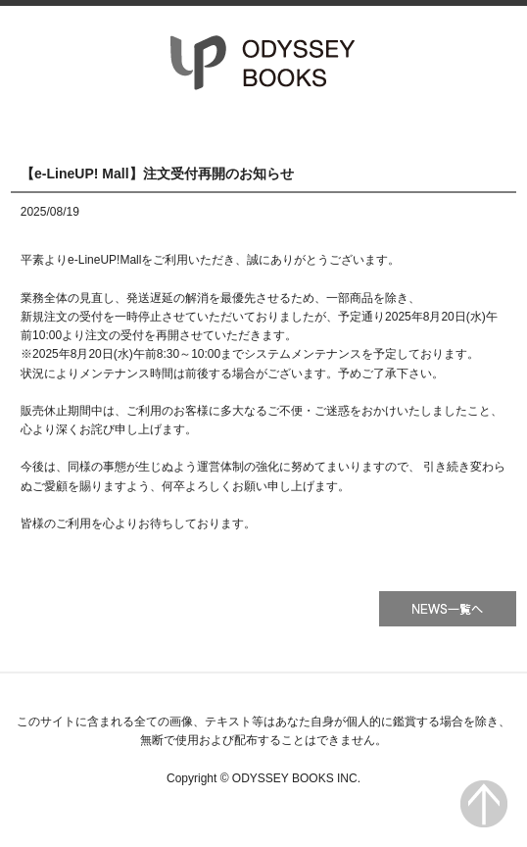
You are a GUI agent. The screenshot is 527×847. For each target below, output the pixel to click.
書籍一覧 (264, 128)
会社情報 (440, 128)
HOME (87, 128)
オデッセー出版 (263, 62)
